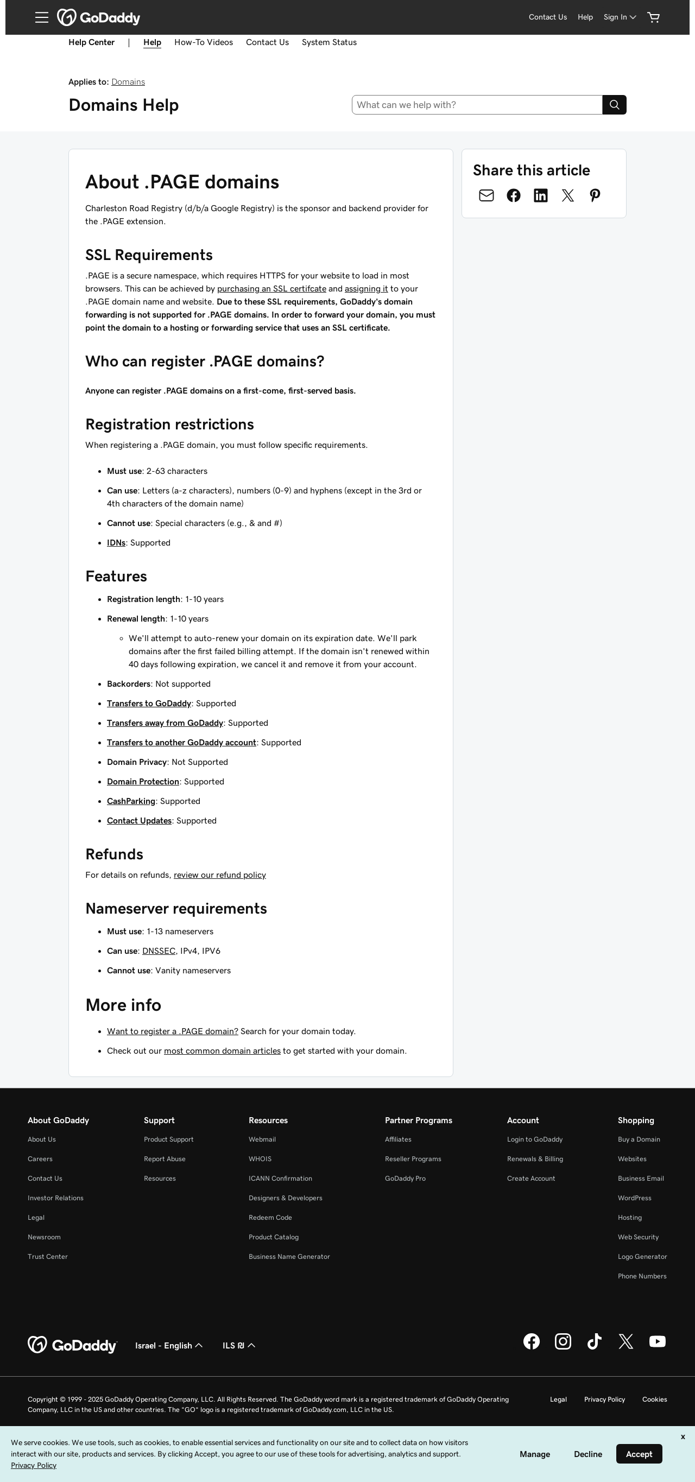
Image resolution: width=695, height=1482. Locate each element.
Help (152, 41)
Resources (160, 1178)
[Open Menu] (37, 17)
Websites (632, 1158)
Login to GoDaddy (535, 1139)
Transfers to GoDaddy (149, 703)
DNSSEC (158, 950)
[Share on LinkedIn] (540, 195)
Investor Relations (56, 1197)
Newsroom (44, 1236)
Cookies (654, 1399)
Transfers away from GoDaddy (165, 722)
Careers (40, 1158)
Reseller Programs (413, 1158)
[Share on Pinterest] (595, 195)
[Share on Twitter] (568, 195)
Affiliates (398, 1139)
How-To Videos (203, 41)
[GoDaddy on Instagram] (563, 1348)
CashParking (131, 800)
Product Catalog (274, 1236)
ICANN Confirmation (280, 1178)
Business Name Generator (289, 1256)
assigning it (366, 288)
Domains (128, 81)
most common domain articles (222, 1050)
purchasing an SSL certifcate (271, 288)
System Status (329, 41)
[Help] (585, 17)
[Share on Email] (486, 195)
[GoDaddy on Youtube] (657, 1348)
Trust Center (48, 1256)
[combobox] (477, 105)
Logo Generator (642, 1256)
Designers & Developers (286, 1197)
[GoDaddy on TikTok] (594, 1348)
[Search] (615, 105)
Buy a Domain (639, 1139)
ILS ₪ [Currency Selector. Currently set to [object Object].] (240, 1345)
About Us (42, 1139)
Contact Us (267, 41)
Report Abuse (165, 1158)
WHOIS (260, 1158)
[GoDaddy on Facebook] (531, 1348)
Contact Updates (139, 820)
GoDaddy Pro (405, 1178)
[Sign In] (621, 17)
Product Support (169, 1139)
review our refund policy (220, 874)
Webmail (262, 1139)
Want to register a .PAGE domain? (172, 1031)
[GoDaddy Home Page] (73, 1345)
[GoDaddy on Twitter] (626, 1348)
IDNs (116, 542)
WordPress (635, 1197)
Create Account (531, 1178)
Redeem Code (270, 1217)
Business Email (641, 1178)
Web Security (638, 1236)
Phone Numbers (642, 1276)
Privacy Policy (604, 1399)
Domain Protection (143, 781)
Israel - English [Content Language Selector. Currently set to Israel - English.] (170, 1345)
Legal (36, 1217)
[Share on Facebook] (513, 195)
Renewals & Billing (535, 1158)
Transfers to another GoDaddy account (181, 742)
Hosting (630, 1217)
